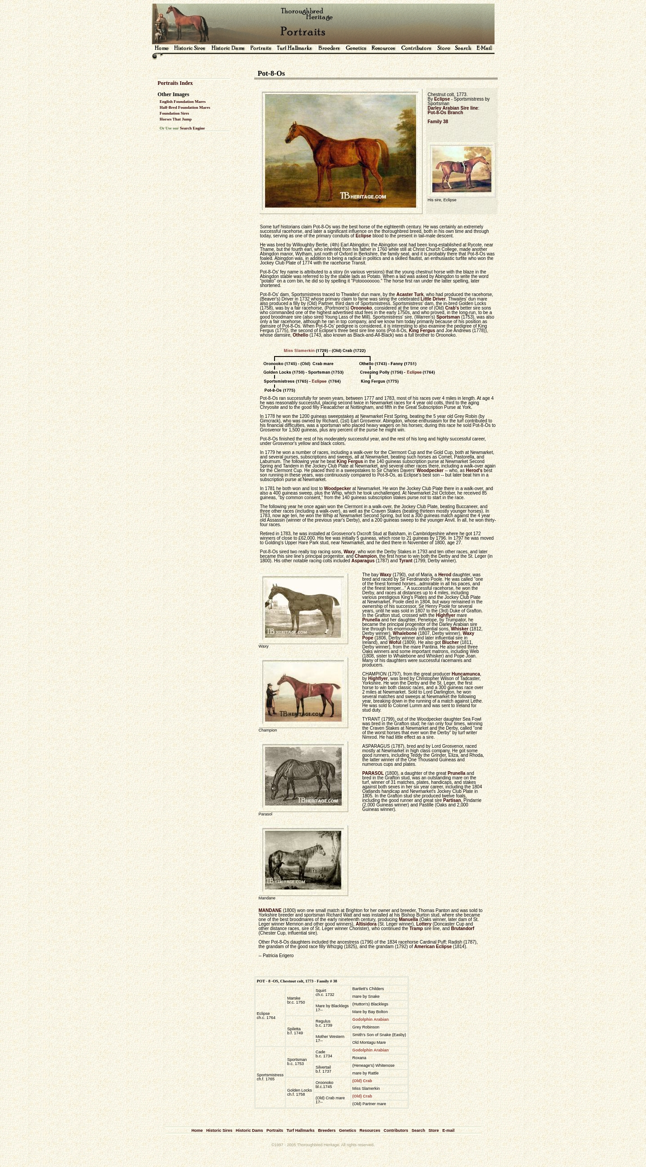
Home (197, 1130)
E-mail (448, 1130)
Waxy (349, 551)
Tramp (416, 928)
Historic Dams (249, 1130)
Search (418, 1130)
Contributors (396, 1130)
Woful (395, 642)
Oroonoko (361, 308)
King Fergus (422, 330)
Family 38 (438, 121)
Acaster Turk (409, 294)
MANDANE (270, 910)
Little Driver (433, 298)
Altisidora (366, 924)
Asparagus (363, 560)
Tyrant (405, 560)
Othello (300, 335)
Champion (366, 556)
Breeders (326, 1130)
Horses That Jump (176, 119)
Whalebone (405, 633)
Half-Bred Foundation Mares (185, 107)
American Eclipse (433, 946)
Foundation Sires (174, 113)
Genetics (347, 1130)
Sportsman (448, 317)
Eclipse (442, 99)
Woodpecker (430, 470)
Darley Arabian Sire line (453, 108)
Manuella (408, 919)
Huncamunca (466, 673)
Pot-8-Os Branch (445, 112)
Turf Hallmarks (301, 1130)
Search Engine (192, 128)
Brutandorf (462, 928)
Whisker (459, 628)
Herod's (474, 470)
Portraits (274, 1130)
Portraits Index (175, 83)
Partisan (452, 800)
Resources (369, 1130)
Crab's (452, 308)
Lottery (423, 924)
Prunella (371, 619)
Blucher (450, 642)
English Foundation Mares (183, 101)
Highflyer (445, 615)
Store (434, 1130)
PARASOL (373, 773)
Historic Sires (219, 1130)
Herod (444, 574)
